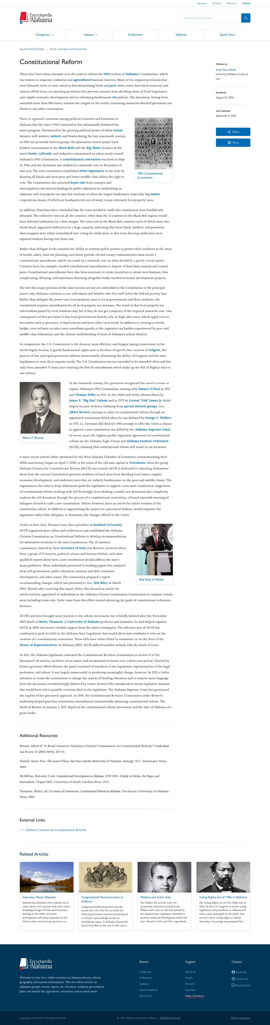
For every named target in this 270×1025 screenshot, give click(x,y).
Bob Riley (101, 583)
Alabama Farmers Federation (148, 441)
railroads (45, 153)
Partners (217, 3)
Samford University (107, 525)
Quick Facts (227, 34)
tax (114, 97)
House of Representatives (38, 645)
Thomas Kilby (85, 395)
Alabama (131, 74)
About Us (231, 3)
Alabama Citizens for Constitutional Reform (55, 830)
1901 (106, 74)
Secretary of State (73, 548)
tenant (118, 130)
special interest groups (140, 406)
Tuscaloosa (137, 463)
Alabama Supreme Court (152, 429)
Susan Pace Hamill (226, 69)
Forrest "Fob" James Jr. (145, 400)
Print (233, 142)
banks (33, 153)
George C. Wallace (158, 418)
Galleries (181, 34)
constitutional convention (82, 159)
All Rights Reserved (169, 1017)
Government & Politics (32, 49)
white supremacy (91, 171)
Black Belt (66, 148)
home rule (77, 182)
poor (113, 85)
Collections (135, 34)
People (189, 978)
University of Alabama (83, 622)
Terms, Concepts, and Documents (68, 49)
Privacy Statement (240, 1017)
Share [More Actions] (233, 131)
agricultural (82, 80)
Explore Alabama (148, 990)
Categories (43, 34)
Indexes (89, 34)
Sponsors (202, 3)
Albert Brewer (79, 412)
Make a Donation (194, 996)
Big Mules (93, 148)
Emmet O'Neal (149, 389)
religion (154, 350)
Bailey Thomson (51, 622)
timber (155, 194)
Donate (246, 3)
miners (56, 136)
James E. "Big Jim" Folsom (88, 400)
